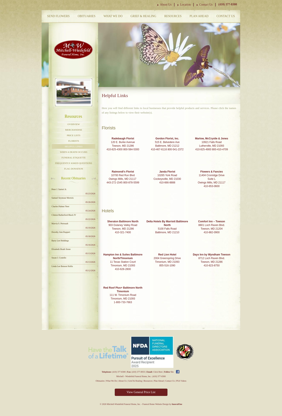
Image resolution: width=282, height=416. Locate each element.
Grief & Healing (143, 16)
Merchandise (73, 129)
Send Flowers (58, 16)
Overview (73, 124)
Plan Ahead (199, 16)
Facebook (177, 371)
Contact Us (206, 4)
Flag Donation (73, 168)
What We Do (112, 16)
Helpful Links (73, 146)
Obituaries (86, 16)
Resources (173, 16)
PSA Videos (181, 381)
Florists (73, 141)
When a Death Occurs (73, 152)
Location (185, 4)
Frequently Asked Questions (73, 163)
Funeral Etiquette (74, 157)
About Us (166, 4)
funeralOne (177, 404)
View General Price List (141, 392)
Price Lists (73, 135)
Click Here (158, 372)
